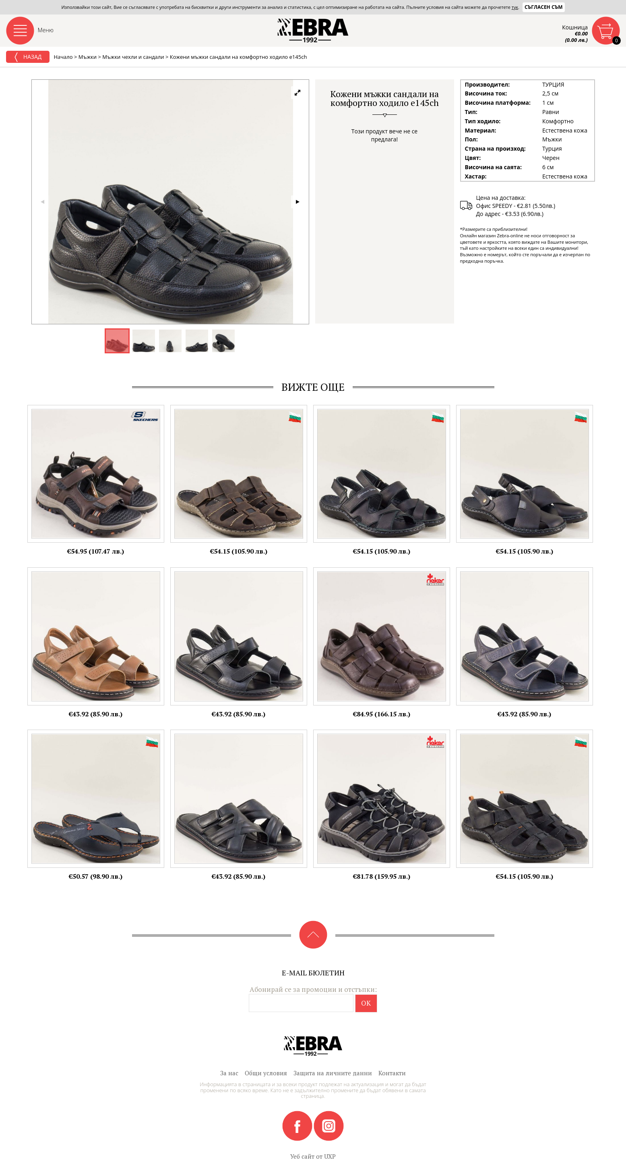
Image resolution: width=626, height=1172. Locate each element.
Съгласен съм (544, 7)
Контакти (392, 1073)
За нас (229, 1073)
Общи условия (266, 1073)
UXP (330, 1156)
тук (515, 7)
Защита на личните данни (332, 1073)
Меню (46, 30)
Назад (27, 57)
